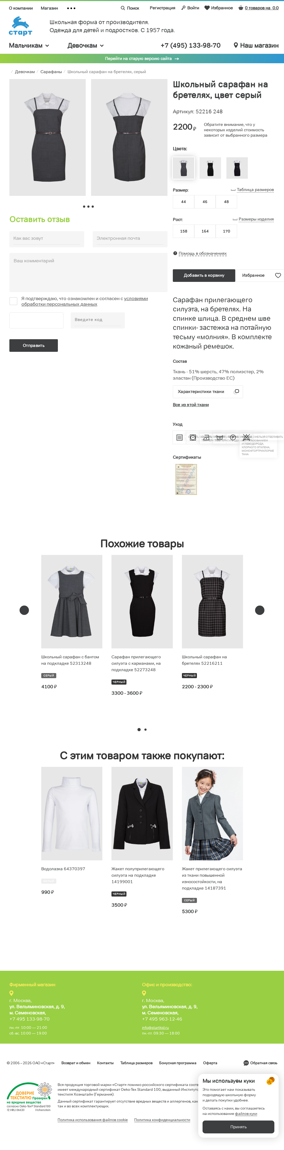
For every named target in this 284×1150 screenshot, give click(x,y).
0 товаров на (258, 8)
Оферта (210, 1063)
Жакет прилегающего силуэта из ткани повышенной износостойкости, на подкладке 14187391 (212, 878)
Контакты (105, 1063)
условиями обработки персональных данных (84, 301)
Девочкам (86, 45)
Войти (190, 7)
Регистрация (162, 7)
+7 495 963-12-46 (162, 1019)
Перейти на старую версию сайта (138, 58)
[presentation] (24, 610)
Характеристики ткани (201, 391)
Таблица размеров (136, 1063)
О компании (21, 8)
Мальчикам (29, 45)
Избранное (218, 7)
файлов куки (246, 1120)
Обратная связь (263, 1063)
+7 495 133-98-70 (29, 1019)
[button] (139, 730)
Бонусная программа (177, 1063)
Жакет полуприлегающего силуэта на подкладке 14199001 (137, 875)
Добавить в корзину (204, 275)
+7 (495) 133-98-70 (190, 45)
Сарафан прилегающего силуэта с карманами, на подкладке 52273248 (136, 663)
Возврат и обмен (75, 1063)
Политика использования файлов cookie (93, 1119)
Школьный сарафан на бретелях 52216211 (204, 660)
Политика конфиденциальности (162, 1119)
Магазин (49, 8)
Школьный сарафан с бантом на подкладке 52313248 (70, 660)
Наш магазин (256, 45)
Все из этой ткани (191, 404)
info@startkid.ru (155, 1027)
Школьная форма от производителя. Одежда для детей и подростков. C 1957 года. (112, 26)
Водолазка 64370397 (63, 868)
